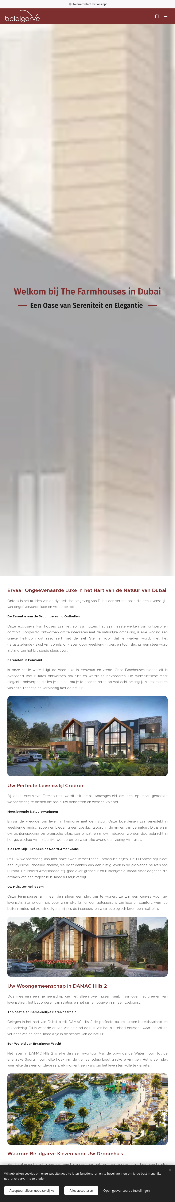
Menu (165, 16)
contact (86, 4)
